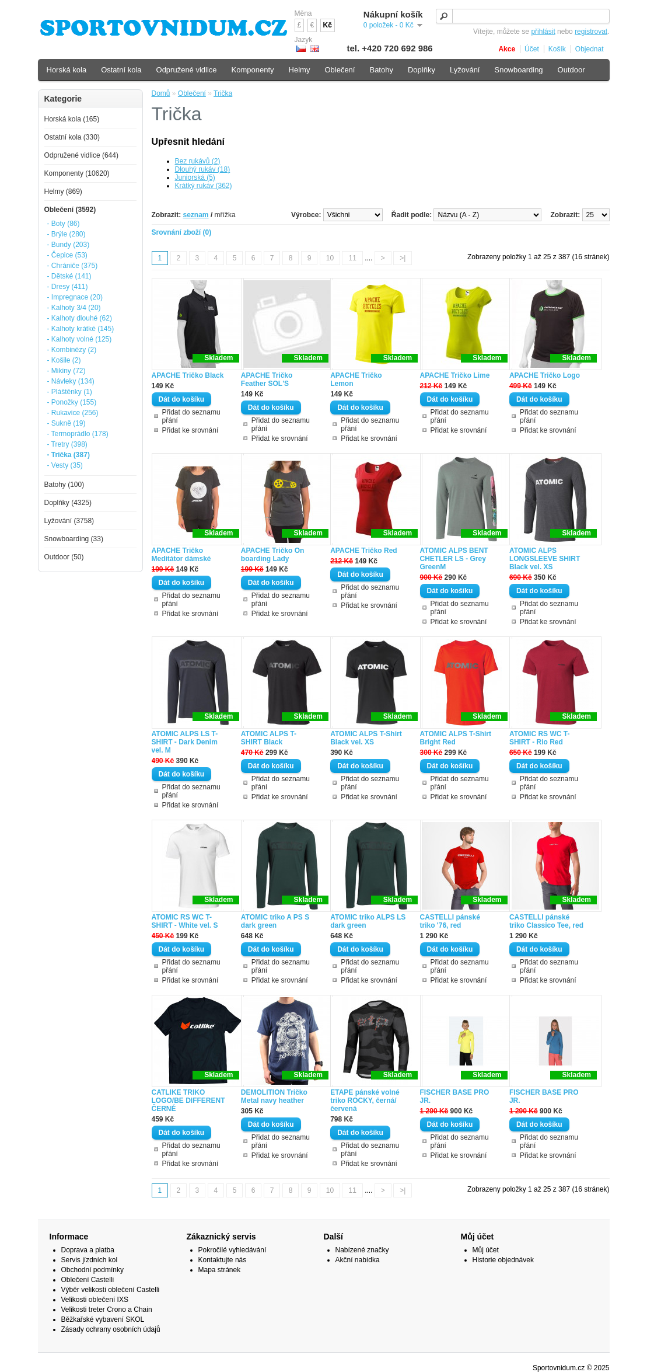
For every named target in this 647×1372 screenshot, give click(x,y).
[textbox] (523, 16)
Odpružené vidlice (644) (81, 155)
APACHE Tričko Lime (455, 375)
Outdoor (571, 69)
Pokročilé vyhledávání (232, 1250)
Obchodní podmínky (92, 1270)
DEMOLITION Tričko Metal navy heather (274, 1096)
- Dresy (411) (67, 287)
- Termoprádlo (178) (78, 434)
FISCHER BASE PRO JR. (454, 1096)
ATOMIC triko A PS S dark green (275, 921)
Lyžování (465, 69)
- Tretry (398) (67, 444)
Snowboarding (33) (73, 539)
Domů (161, 93)
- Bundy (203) (68, 245)
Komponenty (253, 69)
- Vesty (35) (65, 465)
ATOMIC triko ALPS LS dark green (367, 921)
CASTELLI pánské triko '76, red (450, 921)
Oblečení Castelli (87, 1280)
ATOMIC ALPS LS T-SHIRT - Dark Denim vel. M (185, 742)
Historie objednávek (503, 1260)
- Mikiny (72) (66, 371)
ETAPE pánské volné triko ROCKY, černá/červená (364, 1100)
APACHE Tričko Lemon (356, 379)
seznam (196, 215)
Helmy (299, 69)
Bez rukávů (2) (198, 161)
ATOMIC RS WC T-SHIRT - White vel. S (185, 921)
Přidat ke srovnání (190, 430)
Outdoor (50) (64, 557)
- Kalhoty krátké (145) (80, 329)
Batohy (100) (64, 484)
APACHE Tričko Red (363, 550)
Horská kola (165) (72, 119)
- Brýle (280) (66, 234)
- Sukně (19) (66, 423)
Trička (223, 93)
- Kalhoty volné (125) (79, 339)
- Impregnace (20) (75, 297)
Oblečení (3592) (70, 210)
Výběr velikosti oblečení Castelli (110, 1290)
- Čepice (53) (67, 255)
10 (330, 258)
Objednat (589, 49)
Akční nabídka (357, 1260)
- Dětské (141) (69, 276)
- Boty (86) (63, 224)
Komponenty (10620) (77, 173)
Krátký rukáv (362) (203, 186)
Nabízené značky (362, 1250)
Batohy (381, 69)
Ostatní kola (121, 69)
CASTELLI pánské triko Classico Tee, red (546, 921)
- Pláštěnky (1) (69, 392)
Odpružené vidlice (186, 69)
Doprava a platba (87, 1250)
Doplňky (421, 69)
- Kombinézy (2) (72, 350)
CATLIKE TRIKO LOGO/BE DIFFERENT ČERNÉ (188, 1100)
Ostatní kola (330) (72, 137)
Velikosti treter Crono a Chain (106, 1309)
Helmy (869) (63, 191)
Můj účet (486, 1250)
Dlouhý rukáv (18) (202, 169)
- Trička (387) (68, 455)
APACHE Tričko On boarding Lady (272, 554)
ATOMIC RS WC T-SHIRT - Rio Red (539, 738)
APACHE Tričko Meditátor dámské (181, 554)
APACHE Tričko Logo (544, 375)
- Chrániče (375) (72, 266)
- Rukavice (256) (73, 413)
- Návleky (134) (71, 381)
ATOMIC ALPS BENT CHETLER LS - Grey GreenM (454, 558)
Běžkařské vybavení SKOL (103, 1319)
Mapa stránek (219, 1270)
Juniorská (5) (195, 177)
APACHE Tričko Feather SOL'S (266, 379)
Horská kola (67, 69)
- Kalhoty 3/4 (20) (74, 308)
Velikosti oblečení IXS (94, 1300)
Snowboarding (518, 69)
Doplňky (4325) (68, 503)
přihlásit (543, 31)
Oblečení (192, 93)
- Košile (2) (64, 360)
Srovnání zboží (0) (182, 232)
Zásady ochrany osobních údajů (110, 1329)
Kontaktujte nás (222, 1260)
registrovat (591, 31)
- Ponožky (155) (72, 402)
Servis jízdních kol (89, 1260)
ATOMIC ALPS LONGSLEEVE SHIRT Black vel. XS (544, 558)
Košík (557, 49)
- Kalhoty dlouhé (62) (79, 318)
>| (402, 258)
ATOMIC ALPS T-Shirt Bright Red (455, 738)
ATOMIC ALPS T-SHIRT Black (268, 738)
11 (352, 258)
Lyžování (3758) (69, 521)
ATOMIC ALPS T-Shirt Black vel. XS (365, 738)
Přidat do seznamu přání (191, 416)
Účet (531, 49)
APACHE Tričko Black (188, 375)
